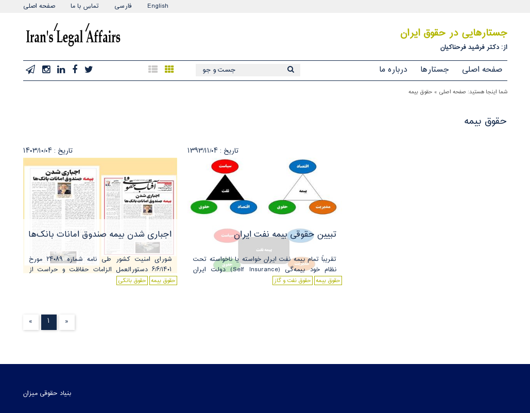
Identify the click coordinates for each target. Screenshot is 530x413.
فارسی (123, 6)
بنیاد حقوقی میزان (47, 393)
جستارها (434, 69)
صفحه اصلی (39, 6)
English (157, 6)
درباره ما (393, 69)
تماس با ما (85, 6)
